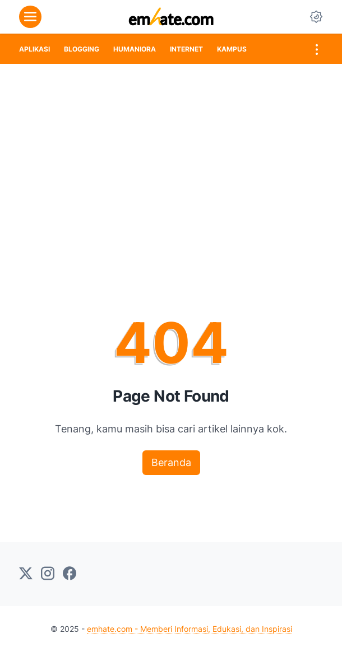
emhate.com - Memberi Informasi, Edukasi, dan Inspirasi (189, 629)
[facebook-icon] (69, 574)
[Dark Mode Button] (316, 17)
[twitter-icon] (26, 574)
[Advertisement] (171, 147)
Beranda (171, 462)
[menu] (30, 17)
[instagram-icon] (47, 574)
